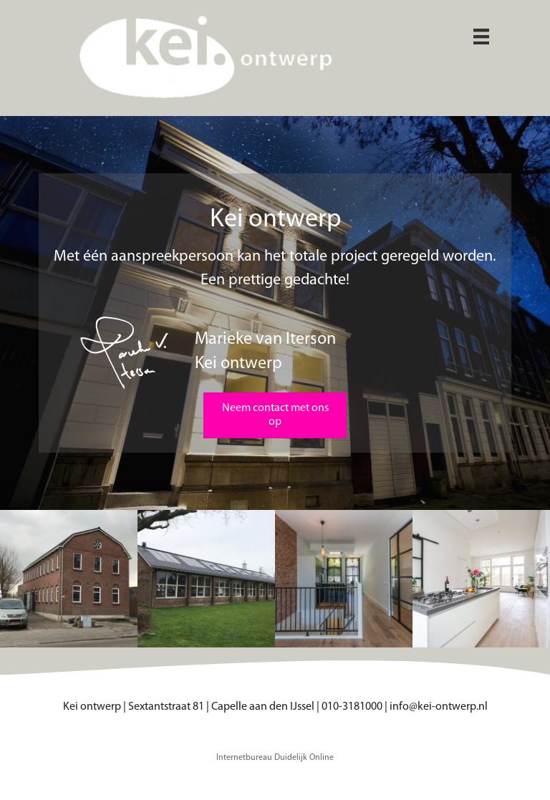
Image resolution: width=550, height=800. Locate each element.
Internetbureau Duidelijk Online (275, 757)
